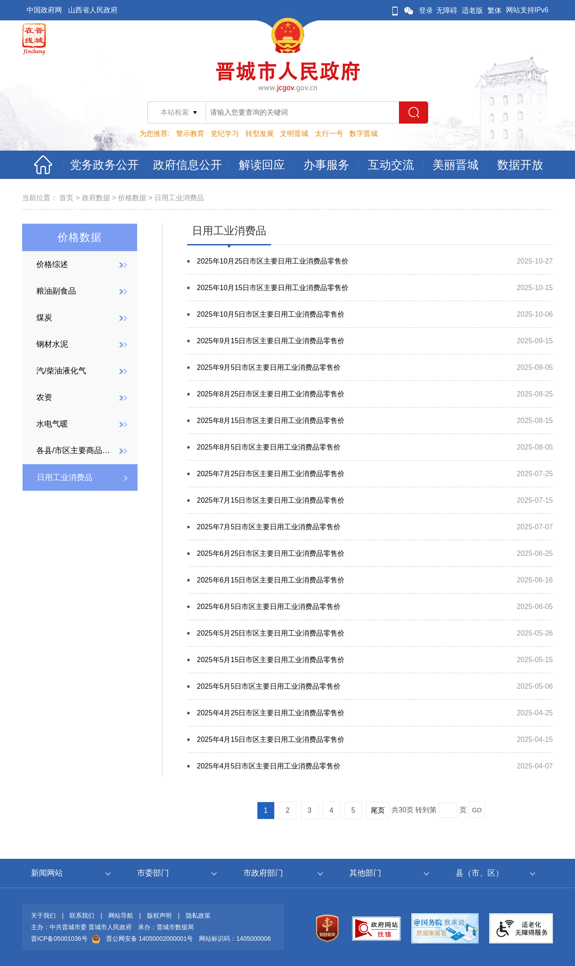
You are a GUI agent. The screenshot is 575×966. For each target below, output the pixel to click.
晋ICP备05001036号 (59, 938)
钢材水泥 (52, 344)
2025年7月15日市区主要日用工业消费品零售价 (271, 500)
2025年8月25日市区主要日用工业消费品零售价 (271, 394)
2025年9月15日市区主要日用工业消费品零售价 (271, 341)
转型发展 (259, 133)
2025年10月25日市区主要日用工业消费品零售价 (273, 261)
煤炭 (44, 317)
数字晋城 (363, 133)
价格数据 (132, 198)
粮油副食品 (56, 291)
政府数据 (96, 198)
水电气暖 (52, 423)
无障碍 (446, 10)
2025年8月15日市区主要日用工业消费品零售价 (271, 420)
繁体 (494, 10)
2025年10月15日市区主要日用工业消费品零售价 (273, 287)
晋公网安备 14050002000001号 (149, 938)
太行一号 (329, 133)
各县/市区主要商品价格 (75, 450)
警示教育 (190, 133)
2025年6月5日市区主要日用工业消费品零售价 (269, 606)
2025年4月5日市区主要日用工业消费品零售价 (269, 766)
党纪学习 (225, 133)
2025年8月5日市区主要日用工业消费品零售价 (269, 447)
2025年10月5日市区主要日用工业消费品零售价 (271, 314)
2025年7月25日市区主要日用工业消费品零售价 (271, 473)
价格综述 (52, 264)
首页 (66, 198)
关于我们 (43, 915)
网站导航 (120, 915)
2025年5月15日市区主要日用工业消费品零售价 (271, 659)
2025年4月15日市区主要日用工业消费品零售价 (271, 739)
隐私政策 (198, 915)
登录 (426, 10)
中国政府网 (44, 10)
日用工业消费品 (179, 198)
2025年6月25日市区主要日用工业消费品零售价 (271, 553)
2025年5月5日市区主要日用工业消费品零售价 (269, 686)
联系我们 (81, 915)
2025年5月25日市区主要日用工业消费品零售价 (271, 633)
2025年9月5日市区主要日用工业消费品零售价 (269, 367)
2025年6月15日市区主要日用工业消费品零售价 (271, 580)
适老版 (472, 10)
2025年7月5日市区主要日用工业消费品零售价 (269, 527)
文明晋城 (294, 133)
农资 (44, 397)
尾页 (378, 810)
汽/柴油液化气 (61, 370)
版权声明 (159, 915)
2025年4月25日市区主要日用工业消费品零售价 (271, 713)
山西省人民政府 (93, 10)
